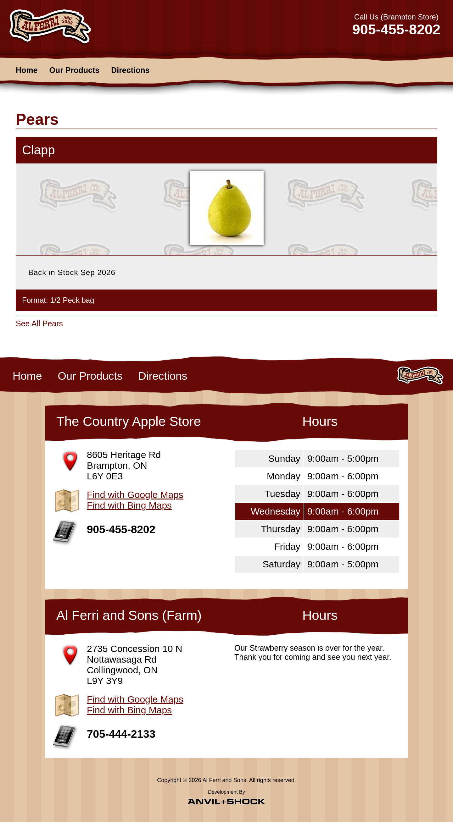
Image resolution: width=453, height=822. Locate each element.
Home (26, 70)
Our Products (74, 70)
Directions (130, 70)
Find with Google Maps (135, 494)
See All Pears (39, 323)
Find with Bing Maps (129, 505)
